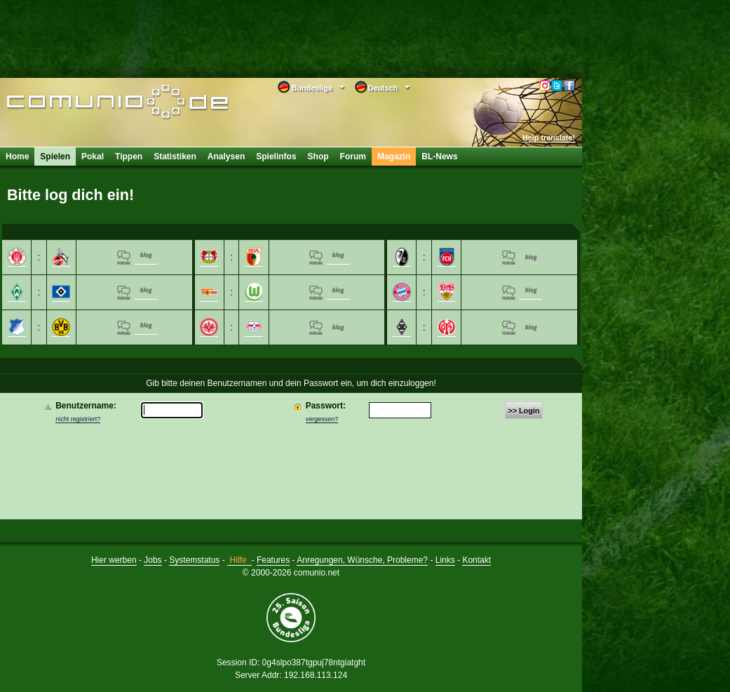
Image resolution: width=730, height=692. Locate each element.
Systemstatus (194, 560)
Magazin (393, 156)
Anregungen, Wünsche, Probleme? (362, 560)
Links (445, 560)
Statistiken (175, 156)
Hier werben (114, 560)
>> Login (523, 410)
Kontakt (476, 560)
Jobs (152, 560)
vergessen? (322, 418)
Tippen (128, 156)
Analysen (226, 156)
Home (17, 156)
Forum (353, 156)
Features (273, 560)
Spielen (55, 156)
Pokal (92, 156)
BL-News (439, 156)
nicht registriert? (77, 418)
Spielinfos (276, 156)
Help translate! (548, 137)
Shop (318, 156)
